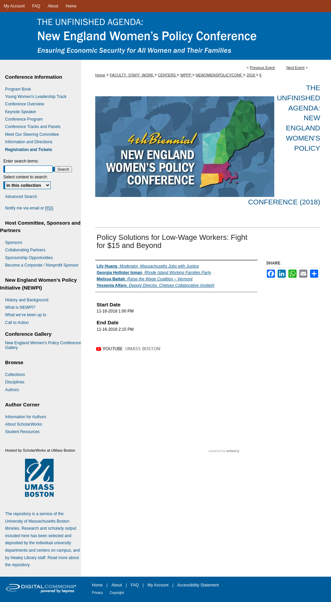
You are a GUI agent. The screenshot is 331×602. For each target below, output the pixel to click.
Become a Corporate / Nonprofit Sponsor (41, 265)
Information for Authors (25, 417)
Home (100, 75)
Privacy (97, 593)
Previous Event (262, 68)
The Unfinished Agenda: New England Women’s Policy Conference (165, 36)
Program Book (18, 89)
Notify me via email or (29, 208)
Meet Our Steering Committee (32, 134)
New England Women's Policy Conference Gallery (43, 345)
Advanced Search (21, 196)
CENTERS (167, 75)
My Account (158, 585)
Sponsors (13, 242)
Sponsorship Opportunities (29, 257)
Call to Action (17, 322)
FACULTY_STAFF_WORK (132, 75)
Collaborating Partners (25, 250)
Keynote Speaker (20, 111)
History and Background (26, 300)
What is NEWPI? (20, 307)
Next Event (295, 68)
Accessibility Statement (198, 585)
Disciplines (14, 382)
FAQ (135, 585)
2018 (251, 75)
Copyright (116, 593)
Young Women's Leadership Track (36, 96)
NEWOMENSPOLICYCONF (219, 75)
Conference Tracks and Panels (32, 126)
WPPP (186, 75)
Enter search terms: (21, 161)
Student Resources (22, 431)
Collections (15, 374)
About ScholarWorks (23, 424)
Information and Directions (28, 142)
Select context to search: (25, 177)
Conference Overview (24, 104)
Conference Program (24, 119)
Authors (12, 389)
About (116, 585)
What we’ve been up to (25, 314)
